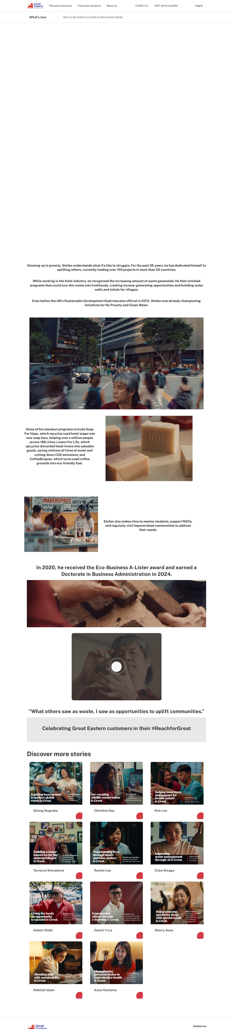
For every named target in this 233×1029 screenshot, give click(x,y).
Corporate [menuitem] (76, 938)
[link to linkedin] (54, 916)
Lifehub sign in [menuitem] (119, 965)
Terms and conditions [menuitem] (38, 1015)
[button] (186, 5)
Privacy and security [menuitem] (98, 1015)
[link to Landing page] (37, 904)
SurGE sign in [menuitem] (118, 971)
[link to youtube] (61, 916)
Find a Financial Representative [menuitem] (119, 940)
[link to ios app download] (36, 1004)
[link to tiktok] (46, 916)
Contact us (141, 5)
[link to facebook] (30, 916)
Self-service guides (166, 5)
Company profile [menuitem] (39, 938)
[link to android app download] (54, 1004)
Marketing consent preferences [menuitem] (68, 1015)
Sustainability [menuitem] (37, 955)
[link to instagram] (38, 916)
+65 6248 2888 (196, 913)
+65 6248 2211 (197, 918)
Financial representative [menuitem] (84, 944)
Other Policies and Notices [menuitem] (125, 1015)
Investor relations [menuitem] (39, 944)
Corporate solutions (89, 5)
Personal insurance (60, 5)
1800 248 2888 (197, 908)
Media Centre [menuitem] (37, 949)
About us (111, 5)
